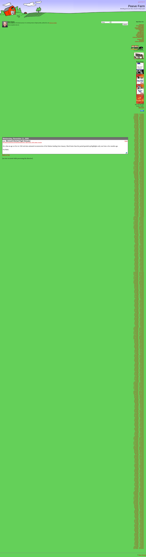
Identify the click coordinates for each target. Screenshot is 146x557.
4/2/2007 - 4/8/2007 (139, 257)
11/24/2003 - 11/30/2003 (138, 442)
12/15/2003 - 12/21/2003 (138, 438)
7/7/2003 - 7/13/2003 (139, 463)
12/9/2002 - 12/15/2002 (139, 494)
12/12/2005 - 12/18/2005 (138, 329)
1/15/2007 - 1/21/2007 (139, 269)
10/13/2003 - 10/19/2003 (138, 448)
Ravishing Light (140, 39)
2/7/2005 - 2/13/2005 (139, 375)
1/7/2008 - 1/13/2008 (139, 215)
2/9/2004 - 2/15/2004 (139, 430)
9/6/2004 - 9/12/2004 (139, 398)
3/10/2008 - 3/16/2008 (139, 205)
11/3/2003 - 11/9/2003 (139, 445)
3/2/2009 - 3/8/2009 (139, 152)
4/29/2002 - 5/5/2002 (139, 528)
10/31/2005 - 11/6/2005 (139, 335)
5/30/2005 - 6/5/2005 (139, 358)
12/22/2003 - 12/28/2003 (138, 437)
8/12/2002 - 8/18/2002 (139, 512)
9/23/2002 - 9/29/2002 (139, 506)
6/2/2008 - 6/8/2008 (139, 193)
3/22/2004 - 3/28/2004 (139, 424)
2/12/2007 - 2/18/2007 (139, 264)
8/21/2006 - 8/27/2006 (139, 291)
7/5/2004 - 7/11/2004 (139, 408)
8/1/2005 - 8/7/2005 (139, 349)
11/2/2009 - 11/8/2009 (139, 115)
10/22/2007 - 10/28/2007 (138, 226)
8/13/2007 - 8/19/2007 (139, 237)
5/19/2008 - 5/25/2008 (139, 195)
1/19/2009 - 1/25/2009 (139, 158)
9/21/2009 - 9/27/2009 (139, 121)
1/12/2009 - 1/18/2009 (139, 159)
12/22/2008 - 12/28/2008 (138, 162)
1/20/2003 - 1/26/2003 (139, 488)
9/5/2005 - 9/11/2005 (139, 343)
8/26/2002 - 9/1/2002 (139, 510)
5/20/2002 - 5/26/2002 (139, 525)
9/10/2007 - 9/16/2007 (139, 233)
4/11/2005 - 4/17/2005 (139, 366)
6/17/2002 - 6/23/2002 (139, 521)
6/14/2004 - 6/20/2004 (139, 411)
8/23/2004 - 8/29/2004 (139, 400)
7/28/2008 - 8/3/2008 (139, 184)
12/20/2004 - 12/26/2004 (138, 383)
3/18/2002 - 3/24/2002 (139, 534)
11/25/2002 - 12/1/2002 (139, 496)
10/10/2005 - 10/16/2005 (138, 338)
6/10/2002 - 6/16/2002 (139, 522)
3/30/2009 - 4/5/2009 (139, 147)
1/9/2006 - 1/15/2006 (139, 325)
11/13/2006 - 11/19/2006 (138, 278)
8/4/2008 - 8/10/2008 (139, 183)
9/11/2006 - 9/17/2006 (139, 288)
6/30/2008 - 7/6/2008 (139, 189)
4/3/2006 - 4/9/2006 (139, 312)
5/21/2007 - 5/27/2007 (139, 250)
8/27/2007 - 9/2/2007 (139, 235)
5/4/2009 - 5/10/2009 (139, 142)
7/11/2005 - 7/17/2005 (139, 352)
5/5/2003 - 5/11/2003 (139, 472)
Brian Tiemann (142, 555)
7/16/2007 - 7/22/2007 (139, 241)
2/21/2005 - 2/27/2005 (139, 373)
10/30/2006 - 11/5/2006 (139, 280)
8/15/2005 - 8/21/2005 (139, 347)
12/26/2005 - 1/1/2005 (139, 327)
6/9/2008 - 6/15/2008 (139, 192)
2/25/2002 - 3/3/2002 (139, 538)
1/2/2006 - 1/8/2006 (139, 326)
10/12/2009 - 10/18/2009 (138, 118)
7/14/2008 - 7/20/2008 (139, 186)
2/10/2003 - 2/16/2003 (139, 485)
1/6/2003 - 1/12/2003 (139, 490)
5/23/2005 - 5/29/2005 (139, 359)
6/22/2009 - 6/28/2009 (139, 135)
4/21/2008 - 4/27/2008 (139, 199)
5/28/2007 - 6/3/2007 (139, 249)
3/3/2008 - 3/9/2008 (139, 206)
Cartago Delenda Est (139, 41)
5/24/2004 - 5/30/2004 (139, 414)
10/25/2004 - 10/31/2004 (138, 391)
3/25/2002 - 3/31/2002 (139, 533)
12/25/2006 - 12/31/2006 (138, 272)
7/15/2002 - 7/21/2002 (139, 516)
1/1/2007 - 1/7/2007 (139, 271)
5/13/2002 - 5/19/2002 (139, 526)
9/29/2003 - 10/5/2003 (139, 450)
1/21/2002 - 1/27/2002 (139, 543)
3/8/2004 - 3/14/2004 (139, 426)
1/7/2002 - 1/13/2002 (139, 545)
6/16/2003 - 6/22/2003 (139, 466)
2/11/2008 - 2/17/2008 (139, 210)
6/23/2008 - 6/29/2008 (139, 190)
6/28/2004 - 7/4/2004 (139, 409)
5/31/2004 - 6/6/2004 (139, 413)
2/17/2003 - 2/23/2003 (139, 484)
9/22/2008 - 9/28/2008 (139, 176)
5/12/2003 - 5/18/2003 (139, 471)
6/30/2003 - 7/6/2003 (139, 464)
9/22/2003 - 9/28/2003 (139, 451)
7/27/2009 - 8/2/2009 (139, 129)
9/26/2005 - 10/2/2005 (139, 340)
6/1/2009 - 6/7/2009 (139, 138)
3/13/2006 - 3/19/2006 (139, 315)
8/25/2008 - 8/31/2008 (139, 180)
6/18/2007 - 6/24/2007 (139, 245)
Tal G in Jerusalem (140, 35)
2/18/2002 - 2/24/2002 (139, 539)
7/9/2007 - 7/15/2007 (139, 242)
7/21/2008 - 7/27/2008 (139, 185)
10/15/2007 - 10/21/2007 (138, 228)
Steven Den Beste (140, 25)
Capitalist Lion (141, 31)
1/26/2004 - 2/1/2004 (139, 432)
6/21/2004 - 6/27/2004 (139, 410)
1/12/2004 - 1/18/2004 (139, 434)
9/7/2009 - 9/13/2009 (139, 123)
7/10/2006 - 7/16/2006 (139, 297)
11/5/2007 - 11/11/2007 (139, 224)
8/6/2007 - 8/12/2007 (139, 238)
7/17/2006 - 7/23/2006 (139, 296)
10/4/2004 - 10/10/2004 (139, 394)
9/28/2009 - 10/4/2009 (139, 120)
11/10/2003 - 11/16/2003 (138, 444)
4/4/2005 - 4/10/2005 (139, 367)
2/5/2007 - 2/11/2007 (139, 265)
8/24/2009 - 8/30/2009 (139, 125)
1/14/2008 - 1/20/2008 (139, 214)
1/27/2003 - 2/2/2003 (139, 487)
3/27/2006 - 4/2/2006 (139, 313)
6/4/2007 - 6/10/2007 (139, 248)
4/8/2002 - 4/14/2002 (139, 531)
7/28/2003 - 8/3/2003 (139, 459)
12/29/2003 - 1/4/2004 (139, 436)
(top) (126, 141)
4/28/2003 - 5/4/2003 (139, 473)
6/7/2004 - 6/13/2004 (139, 412)
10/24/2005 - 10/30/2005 (138, 336)
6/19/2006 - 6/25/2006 (139, 300)
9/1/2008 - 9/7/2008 (139, 179)
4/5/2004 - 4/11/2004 (139, 422)
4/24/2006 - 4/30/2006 (139, 309)
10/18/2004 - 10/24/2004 (138, 392)
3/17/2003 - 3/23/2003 (139, 480)
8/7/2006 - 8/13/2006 (139, 293)
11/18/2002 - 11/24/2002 (138, 497)
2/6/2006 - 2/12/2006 (139, 320)
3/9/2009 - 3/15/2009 (139, 151)
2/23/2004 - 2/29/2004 (139, 428)
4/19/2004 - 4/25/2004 (139, 419)
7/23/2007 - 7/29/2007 (139, 240)
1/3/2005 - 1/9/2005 (139, 380)
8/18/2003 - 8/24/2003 (139, 456)
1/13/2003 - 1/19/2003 (139, 489)
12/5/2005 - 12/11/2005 (139, 330)
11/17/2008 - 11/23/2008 (138, 167)
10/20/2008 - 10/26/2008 (138, 172)
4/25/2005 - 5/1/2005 (139, 364)
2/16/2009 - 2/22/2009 (139, 154)
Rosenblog (141, 40)
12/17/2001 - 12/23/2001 (138, 548)
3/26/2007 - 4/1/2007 (139, 258)
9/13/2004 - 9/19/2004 (139, 397)
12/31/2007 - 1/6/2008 (139, 216)
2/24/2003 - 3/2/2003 (139, 483)
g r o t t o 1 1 (141, 2)
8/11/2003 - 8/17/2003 (139, 457)
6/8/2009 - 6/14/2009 (139, 137)
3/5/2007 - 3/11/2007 (139, 261)
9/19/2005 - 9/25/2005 (139, 341)
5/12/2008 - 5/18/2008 (139, 196)
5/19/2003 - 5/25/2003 (139, 470)
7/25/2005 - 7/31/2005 (139, 350)
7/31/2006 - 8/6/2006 (139, 294)
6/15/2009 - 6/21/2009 (139, 136)
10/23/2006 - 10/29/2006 (138, 281)
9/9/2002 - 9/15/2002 (139, 508)
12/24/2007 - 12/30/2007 (138, 217)
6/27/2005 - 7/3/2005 (139, 354)
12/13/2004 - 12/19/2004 (138, 384)
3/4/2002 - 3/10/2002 (139, 536)
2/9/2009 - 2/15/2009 (139, 155)
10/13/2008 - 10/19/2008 (138, 173)
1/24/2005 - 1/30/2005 (139, 377)
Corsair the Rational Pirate (138, 37)
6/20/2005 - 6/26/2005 (139, 355)
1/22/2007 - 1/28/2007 (139, 268)
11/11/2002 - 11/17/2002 (138, 498)
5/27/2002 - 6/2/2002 (139, 524)
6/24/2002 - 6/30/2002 (139, 520)
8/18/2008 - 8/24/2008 (139, 181)
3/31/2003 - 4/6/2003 (139, 477)
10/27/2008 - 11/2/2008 (139, 171)
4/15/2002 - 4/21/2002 (139, 530)
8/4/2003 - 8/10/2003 (139, 458)
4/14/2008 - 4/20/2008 (139, 200)
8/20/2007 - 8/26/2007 (139, 236)
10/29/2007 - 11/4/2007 (139, 225)
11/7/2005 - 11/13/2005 (139, 334)
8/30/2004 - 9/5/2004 (139, 399)
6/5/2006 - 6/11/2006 (139, 302)
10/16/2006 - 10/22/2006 (138, 282)
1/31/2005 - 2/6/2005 (139, 376)
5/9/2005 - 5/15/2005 (139, 361)
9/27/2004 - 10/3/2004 (139, 395)
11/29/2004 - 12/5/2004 (139, 386)
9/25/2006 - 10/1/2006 (139, 286)
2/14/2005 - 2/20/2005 (139, 374)
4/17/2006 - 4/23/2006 (139, 310)
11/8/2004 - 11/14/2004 (139, 389)
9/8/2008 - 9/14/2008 (139, 178)
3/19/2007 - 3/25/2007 (139, 259)
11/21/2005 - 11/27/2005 (138, 332)
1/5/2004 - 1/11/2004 (139, 435)
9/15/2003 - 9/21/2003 (139, 452)
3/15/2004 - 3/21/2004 (139, 425)
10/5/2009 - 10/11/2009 (139, 119)
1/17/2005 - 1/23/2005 (139, 378)
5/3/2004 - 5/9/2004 (139, 417)
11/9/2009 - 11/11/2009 (139, 114)
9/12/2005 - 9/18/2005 (139, 342)
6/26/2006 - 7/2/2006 (139, 299)
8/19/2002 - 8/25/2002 (139, 511)
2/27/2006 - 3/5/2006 (139, 317)
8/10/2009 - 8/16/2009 (139, 127)
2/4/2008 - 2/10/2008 (139, 211)
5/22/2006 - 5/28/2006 (139, 304)
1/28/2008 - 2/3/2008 (139, 212)
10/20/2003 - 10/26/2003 (138, 447)
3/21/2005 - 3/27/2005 (139, 369)
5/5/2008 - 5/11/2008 (139, 197)
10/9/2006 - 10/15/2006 (139, 283)
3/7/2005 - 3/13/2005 (139, 371)
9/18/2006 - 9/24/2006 (139, 287)
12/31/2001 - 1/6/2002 (139, 546)
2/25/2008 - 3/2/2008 (139, 207)
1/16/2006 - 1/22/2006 (139, 323)
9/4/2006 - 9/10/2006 (139, 289)
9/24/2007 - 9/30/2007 (139, 231)
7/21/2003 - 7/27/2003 (139, 461)
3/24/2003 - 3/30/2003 (139, 478)
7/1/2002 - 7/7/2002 (139, 519)
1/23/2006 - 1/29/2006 (139, 322)
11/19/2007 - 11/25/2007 (138, 222)
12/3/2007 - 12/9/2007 (139, 220)
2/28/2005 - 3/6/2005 (139, 372)
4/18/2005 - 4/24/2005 (139, 365)
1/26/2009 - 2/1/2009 (139, 157)
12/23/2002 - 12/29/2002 (138, 492)
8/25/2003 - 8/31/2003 (139, 455)
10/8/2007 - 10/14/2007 (139, 229)
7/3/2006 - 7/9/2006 (139, 298)
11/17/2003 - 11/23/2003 (138, 443)
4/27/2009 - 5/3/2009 (139, 143)
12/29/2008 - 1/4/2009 (139, 161)
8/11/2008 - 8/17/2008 (139, 182)
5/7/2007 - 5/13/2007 (139, 252)
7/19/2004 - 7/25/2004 (139, 406)
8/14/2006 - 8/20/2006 (139, 292)
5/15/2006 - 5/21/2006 (139, 306)
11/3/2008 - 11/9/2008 (139, 170)
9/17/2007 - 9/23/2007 (139, 232)
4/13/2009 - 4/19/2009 (139, 145)
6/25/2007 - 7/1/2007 (139, 244)
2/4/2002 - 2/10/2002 (139, 541)
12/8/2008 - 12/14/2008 (139, 164)
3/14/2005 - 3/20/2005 (139, 370)
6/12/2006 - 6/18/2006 (139, 301)
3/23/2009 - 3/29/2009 (139, 148)
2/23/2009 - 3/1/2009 (139, 153)
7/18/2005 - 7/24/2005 (139, 351)
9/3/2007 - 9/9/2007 (139, 234)
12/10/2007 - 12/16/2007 (138, 219)
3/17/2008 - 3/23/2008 (139, 204)
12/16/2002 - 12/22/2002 (138, 493)
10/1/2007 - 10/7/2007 (139, 230)
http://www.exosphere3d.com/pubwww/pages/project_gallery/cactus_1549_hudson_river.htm (22, 142)
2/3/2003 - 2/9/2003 (139, 486)
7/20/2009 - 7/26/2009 (139, 131)
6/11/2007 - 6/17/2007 (139, 246)
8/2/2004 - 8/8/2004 (139, 404)
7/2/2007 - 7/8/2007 (139, 243)
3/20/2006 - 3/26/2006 (139, 314)
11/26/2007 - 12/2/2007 (139, 221)
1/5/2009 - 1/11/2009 (139, 160)
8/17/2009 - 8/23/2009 (139, 126)
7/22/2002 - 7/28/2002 (139, 515)
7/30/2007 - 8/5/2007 (139, 239)
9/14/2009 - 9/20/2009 (139, 122)
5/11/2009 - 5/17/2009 (139, 141)
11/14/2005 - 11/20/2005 (138, 333)
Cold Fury (142, 30)
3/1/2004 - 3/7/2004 (139, 427)
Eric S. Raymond (140, 34)
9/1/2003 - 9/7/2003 (139, 454)
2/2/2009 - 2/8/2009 (139, 156)
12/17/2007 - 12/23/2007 (138, 218)
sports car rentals (53, 22)
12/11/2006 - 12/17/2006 (138, 274)
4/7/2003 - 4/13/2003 (139, 476)
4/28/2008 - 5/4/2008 (139, 198)
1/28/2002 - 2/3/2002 (139, 542)
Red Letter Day (140, 33)
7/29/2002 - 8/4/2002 (139, 514)
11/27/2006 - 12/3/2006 (139, 276)
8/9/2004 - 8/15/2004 (139, 403)
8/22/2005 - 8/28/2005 (139, 346)
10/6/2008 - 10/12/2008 (139, 174)
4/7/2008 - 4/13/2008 (139, 201)
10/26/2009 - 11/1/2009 (139, 116)
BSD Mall (141, 107)
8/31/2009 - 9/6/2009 (139, 124)
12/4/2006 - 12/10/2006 (139, 275)
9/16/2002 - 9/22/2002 (139, 507)
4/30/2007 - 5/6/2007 (139, 253)
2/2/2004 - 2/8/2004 (139, 431)
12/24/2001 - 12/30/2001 (138, 547)
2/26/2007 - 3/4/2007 (139, 262)
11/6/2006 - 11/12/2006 (139, 279)
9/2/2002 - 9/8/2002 (139, 509)
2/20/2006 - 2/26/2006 (139, 318)
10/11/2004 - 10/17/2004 (138, 393)
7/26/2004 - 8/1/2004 (139, 405)
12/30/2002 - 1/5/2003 (139, 491)
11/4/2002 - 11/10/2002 (139, 500)
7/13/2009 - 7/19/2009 (139, 132)
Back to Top (6, 155)
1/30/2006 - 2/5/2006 (139, 321)
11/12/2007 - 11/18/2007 (138, 223)
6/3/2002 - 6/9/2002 (139, 523)
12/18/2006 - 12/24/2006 (138, 273)
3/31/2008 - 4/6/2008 (139, 202)
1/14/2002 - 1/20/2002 (139, 544)
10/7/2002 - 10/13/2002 (139, 504)
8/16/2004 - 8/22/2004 (139, 401)
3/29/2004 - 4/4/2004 (139, 423)
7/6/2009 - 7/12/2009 (139, 133)
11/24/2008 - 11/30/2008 (138, 166)
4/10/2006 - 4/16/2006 (139, 311)
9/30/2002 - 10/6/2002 (139, 505)
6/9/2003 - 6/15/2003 (139, 467)
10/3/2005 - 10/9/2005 (139, 339)
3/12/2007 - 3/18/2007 (139, 260)
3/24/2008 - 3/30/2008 (139, 203)
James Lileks (141, 26)
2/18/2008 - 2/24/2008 (139, 209)
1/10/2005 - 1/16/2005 (139, 379)
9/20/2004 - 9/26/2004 (139, 396)
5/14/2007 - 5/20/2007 (139, 251)
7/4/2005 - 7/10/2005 (139, 353)
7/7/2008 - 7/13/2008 (139, 187)
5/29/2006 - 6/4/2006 (139, 303)
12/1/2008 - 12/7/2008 (139, 165)
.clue (143, 38)
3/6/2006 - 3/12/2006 (139, 316)
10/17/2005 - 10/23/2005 (138, 337)
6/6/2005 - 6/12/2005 (139, 357)
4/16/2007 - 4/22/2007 (139, 255)
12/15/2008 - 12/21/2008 (138, 163)
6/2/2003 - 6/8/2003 (139, 468)
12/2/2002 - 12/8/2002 (139, 495)
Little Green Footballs (139, 27)
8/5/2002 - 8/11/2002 (139, 513)
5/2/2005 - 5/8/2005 (139, 362)
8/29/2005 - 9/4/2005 (139, 345)
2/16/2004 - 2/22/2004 (139, 429)
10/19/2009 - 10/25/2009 (138, 117)
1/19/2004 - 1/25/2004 (139, 433)
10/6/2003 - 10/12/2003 (139, 449)
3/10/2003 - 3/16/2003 (139, 481)
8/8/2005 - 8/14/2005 (139, 348)
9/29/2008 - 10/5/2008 (139, 175)
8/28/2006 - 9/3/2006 (139, 290)
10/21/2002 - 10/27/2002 (138, 502)
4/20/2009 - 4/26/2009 (139, 144)
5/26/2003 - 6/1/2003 (139, 469)
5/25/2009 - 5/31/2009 (139, 139)
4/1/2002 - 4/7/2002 (139, 532)
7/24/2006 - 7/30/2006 (139, 295)
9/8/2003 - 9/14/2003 (139, 453)
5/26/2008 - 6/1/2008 (139, 194)
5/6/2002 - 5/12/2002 (139, 527)
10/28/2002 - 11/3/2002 (139, 501)
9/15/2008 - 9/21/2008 (139, 177)
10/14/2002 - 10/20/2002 (138, 503)
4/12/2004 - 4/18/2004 (139, 420)
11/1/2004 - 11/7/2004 (139, 390)
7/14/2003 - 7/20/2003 (139, 462)
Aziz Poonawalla (140, 36)
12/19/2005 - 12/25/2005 (138, 328)
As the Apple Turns (140, 28)
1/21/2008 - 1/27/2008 (139, 213)
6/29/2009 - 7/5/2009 (139, 134)
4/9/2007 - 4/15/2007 (139, 256)
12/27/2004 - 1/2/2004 (139, 381)
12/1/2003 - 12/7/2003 (139, 440)
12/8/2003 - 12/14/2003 (139, 439)
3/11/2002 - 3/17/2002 (139, 535)
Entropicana (141, 29)
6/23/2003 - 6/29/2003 (139, 465)
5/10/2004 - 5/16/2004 (139, 416)
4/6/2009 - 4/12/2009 (139, 146)
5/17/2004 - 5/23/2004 (139, 415)
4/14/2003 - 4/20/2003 (139, 475)
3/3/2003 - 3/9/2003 (139, 482)
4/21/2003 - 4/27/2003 (139, 474)
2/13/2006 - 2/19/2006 (139, 319)
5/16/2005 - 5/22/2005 (139, 360)
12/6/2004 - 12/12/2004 (139, 385)
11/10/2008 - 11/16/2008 (138, 168)
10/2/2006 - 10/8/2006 (139, 284)
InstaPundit (141, 24)
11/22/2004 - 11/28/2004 (138, 387)
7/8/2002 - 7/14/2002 (139, 517)
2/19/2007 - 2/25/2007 (139, 263)
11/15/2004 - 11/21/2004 (138, 388)
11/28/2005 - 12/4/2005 (139, 331)
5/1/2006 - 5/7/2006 (139, 308)
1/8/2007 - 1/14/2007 (139, 270)
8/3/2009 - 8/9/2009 (139, 128)
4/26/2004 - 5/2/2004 (139, 418)
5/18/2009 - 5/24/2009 (139, 140)
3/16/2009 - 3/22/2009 (139, 149)
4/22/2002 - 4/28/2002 (139, 529)
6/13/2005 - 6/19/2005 (139, 356)
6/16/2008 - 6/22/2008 (139, 191)
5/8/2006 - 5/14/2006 (139, 307)
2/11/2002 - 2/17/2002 (139, 540)
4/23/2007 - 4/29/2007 (139, 254)
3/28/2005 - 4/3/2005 (139, 368)
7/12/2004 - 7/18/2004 (139, 407)
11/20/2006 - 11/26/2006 (138, 277)
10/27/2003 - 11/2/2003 (139, 446)
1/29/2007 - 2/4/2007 (139, 267)
